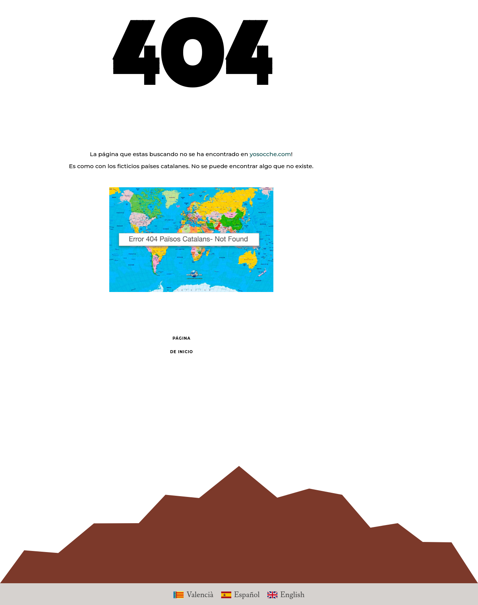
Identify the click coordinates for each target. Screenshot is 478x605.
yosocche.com (270, 154)
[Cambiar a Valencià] (193, 594)
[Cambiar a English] (286, 594)
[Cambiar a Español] (240, 594)
